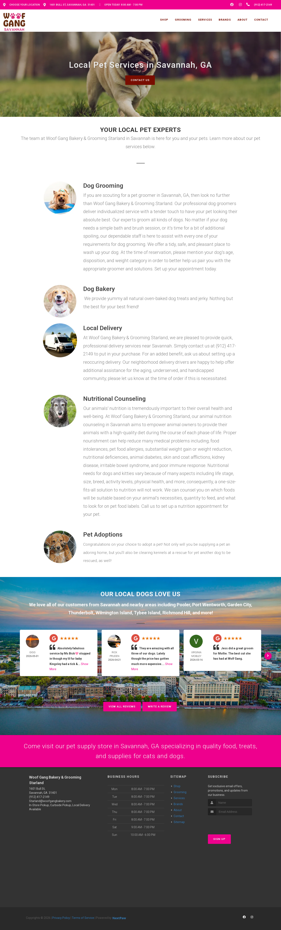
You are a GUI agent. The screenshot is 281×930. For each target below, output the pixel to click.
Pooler (183, 604)
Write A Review (159, 706)
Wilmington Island (114, 612)
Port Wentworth (208, 604)
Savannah (110, 604)
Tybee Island (147, 612)
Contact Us (140, 80)
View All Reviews (122, 706)
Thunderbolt (80, 612)
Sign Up (219, 839)
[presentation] (230, 823)
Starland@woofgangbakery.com (50, 801)
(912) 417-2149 (39, 797)
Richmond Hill (176, 612)
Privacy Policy (61, 917)
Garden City (239, 604)
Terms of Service (83, 917)
